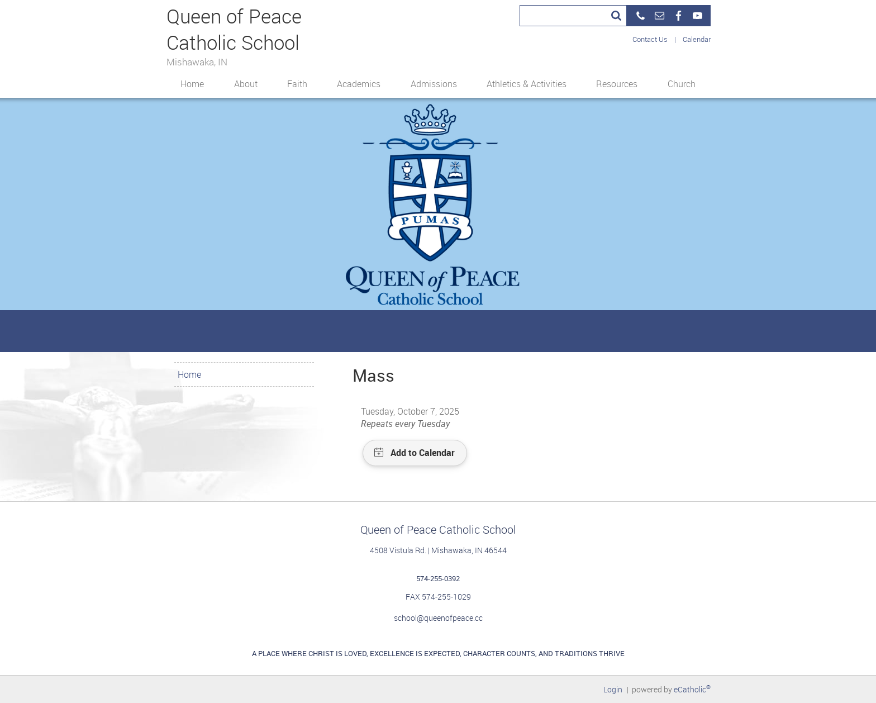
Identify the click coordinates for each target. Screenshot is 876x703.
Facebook (678, 15)
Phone (640, 15)
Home (189, 374)
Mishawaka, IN (196, 61)
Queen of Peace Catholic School (234, 28)
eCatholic (692, 689)
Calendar (697, 39)
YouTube (697, 15)
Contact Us (650, 39)
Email (659, 15)
